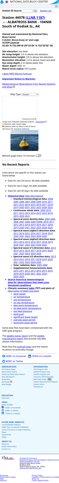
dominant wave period (25, 322)
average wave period (24, 319)
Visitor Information (9, 446)
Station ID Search (11, 10)
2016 (38, 204)
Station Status (38, 384)
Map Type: (16, 94)
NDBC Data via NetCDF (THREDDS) (15, 427)
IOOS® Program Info (41, 374)
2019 (16, 207)
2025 (50, 207)
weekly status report (17, 335)
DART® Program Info (41, 372)
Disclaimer (40, 121)
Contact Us (6, 449)
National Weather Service (29, 461)
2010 (44, 201)
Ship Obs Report (8, 377)
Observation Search (9, 372)
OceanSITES (6, 435)
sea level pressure (22, 311)
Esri (32, 119)
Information (40, 366)
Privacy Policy (37, 475)
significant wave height (25, 317)
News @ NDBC (7, 405)
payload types (24, 346)
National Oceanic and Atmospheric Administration (39, 460)
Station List (45, 10)
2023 (38, 207)
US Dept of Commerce (28, 458)
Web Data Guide (39, 379)
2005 (16, 201)
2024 (44, 207)
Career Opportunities (40, 480)
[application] (19, 108)
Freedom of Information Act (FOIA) (45, 477)
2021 (27, 207)
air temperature (21, 296)
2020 (21, 207)
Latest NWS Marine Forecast (17, 73)
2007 (27, 201)
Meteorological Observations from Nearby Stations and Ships (29, 85)
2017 (44, 204)
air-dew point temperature (27, 308)
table (31, 288)
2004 (50, 198)
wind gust (18, 314)
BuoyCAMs (6, 379)
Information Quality (8, 477)
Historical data (16, 195)
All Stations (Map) (8, 369)
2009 (38, 201)
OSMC (4, 437)
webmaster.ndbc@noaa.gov (30, 468)
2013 (21, 204)
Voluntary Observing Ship (43, 377)
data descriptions (34, 195)
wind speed (19, 293)
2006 (21, 201)
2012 (16, 204)
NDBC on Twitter (12, 361)
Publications (38, 387)
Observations (9, 366)
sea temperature (22, 299)
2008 (33, 201)
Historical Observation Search (13, 374)
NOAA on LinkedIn (39, 356)
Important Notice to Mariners (18, 78)
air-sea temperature (23, 302)
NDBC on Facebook (14, 356)
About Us (7, 441)
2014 (27, 204)
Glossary (3, 480)
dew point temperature (25, 305)
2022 (33, 207)
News (4, 402)
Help (2, 479)
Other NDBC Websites (13, 422)
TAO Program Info (40, 369)
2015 (33, 204)
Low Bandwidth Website (11, 425)
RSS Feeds (7, 382)
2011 (50, 201)
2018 (50, 204)
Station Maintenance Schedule (45, 382)
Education (7, 395)
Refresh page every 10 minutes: (18, 155)
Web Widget (6, 384)
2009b (39, 221)
